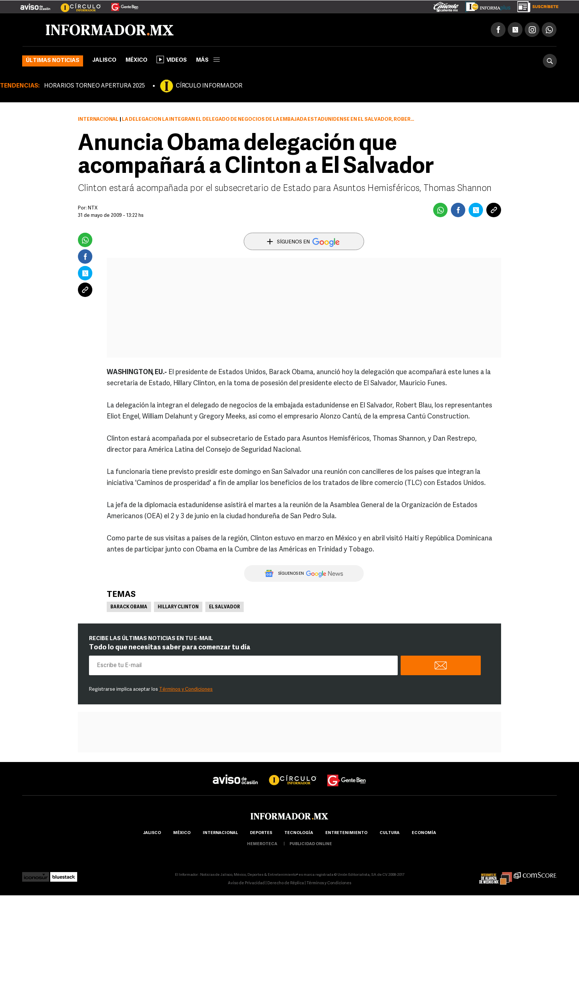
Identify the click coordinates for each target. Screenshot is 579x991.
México (136, 60)
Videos (172, 59)
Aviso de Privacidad (246, 883)
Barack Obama (128, 607)
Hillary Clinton (178, 607)
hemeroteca (262, 844)
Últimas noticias (52, 61)
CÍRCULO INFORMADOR (209, 86)
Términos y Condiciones (186, 689)
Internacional (98, 119)
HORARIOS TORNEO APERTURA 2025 (94, 86)
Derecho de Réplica (285, 883)
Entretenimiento (346, 833)
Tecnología (298, 833)
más (208, 60)
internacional (220, 833)
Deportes (261, 833)
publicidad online (311, 844)
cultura (390, 833)
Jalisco (104, 60)
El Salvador (224, 607)
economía (424, 833)
